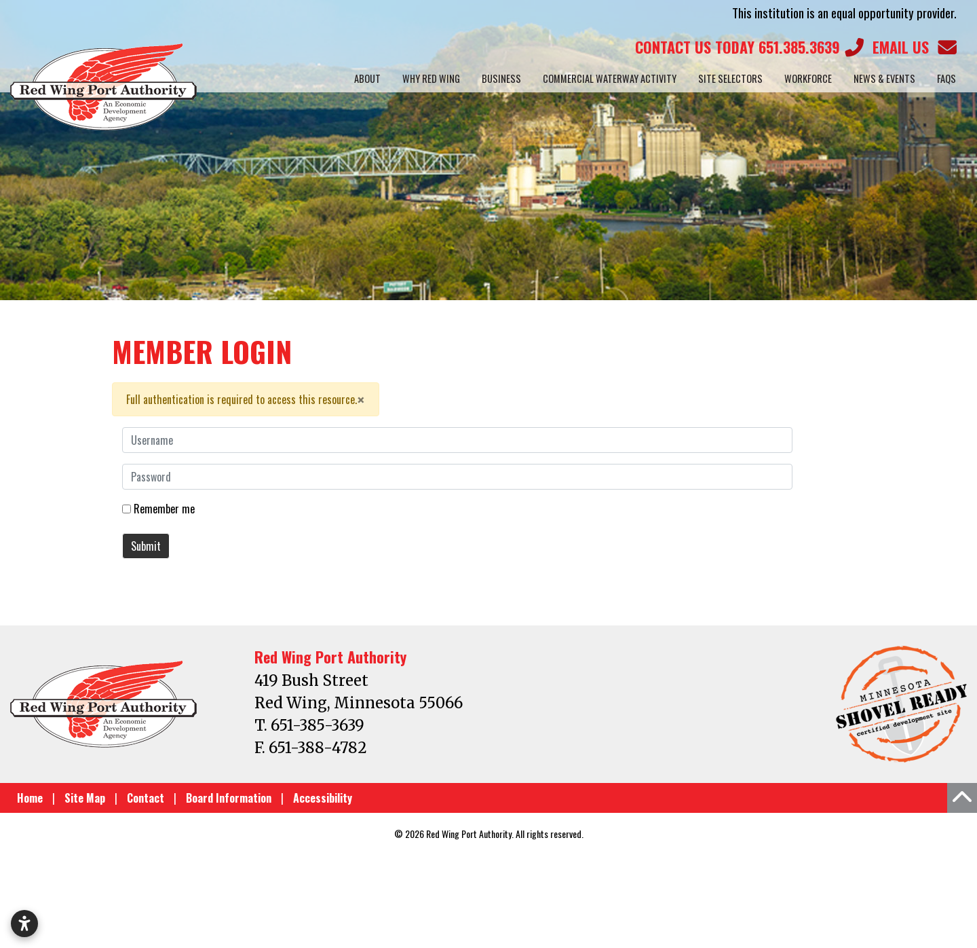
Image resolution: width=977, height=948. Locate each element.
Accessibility (322, 798)
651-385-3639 (317, 725)
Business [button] (501, 78)
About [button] (367, 78)
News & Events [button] (884, 78)
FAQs (946, 78)
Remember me (164, 508)
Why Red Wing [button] (431, 78)
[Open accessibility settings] (24, 923)
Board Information (228, 798)
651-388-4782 (318, 747)
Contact (145, 798)
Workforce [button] (808, 78)
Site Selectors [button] (730, 78)
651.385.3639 (748, 47)
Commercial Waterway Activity (609, 78)
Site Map (84, 798)
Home (30, 798)
